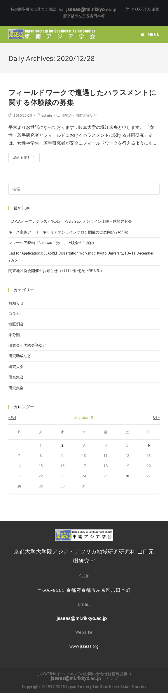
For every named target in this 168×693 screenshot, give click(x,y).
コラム (14, 313)
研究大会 (16, 366)
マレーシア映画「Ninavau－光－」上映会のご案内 (51, 242)
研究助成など (19, 355)
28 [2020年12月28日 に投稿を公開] (19, 486)
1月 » (156, 417)
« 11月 (12, 417)
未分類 (14, 334)
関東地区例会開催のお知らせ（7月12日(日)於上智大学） (56, 270)
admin (47, 115)
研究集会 (16, 377)
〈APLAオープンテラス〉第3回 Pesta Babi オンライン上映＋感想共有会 (70, 221)
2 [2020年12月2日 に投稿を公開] (62, 445)
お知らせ (16, 303)
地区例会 (16, 324)
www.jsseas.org (84, 646)
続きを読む (24, 157)
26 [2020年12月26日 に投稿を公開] (127, 475)
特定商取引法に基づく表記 (33, 9)
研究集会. (16, 387)
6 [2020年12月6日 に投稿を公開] (149, 445)
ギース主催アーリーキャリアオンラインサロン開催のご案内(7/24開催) (68, 232)
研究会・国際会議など (79, 115)
